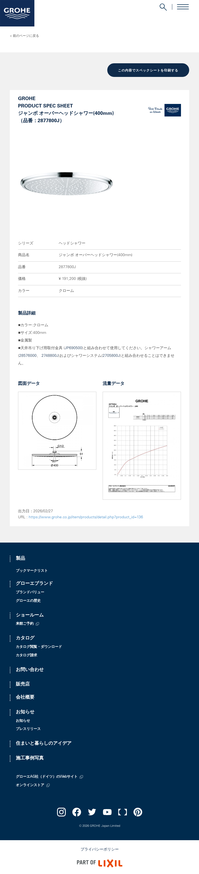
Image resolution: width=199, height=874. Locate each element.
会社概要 (25, 697)
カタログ (25, 638)
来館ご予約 (25, 624)
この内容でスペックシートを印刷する (148, 70)
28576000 (28, 356)
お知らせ (25, 712)
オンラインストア (30, 785)
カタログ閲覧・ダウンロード (39, 647)
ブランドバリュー (30, 592)
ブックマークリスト (32, 571)
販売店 (23, 684)
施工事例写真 (30, 758)
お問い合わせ (30, 670)
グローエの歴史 (28, 601)
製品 (20, 558)
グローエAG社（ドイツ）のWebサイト (47, 777)
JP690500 (73, 348)
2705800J (111, 356)
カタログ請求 (26, 655)
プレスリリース (28, 729)
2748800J (49, 356)
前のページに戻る (26, 36)
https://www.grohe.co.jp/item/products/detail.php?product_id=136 (86, 517)
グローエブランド (34, 584)
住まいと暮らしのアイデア (44, 743)
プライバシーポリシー (100, 850)
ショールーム (30, 615)
